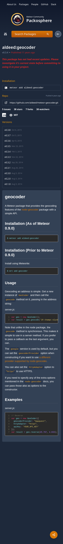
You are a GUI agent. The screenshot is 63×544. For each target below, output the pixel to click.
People (34, 4)
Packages (23, 4)
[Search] (5, 34)
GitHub (44, 4)
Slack (53, 4)
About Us (11, 4)
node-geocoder (30, 209)
